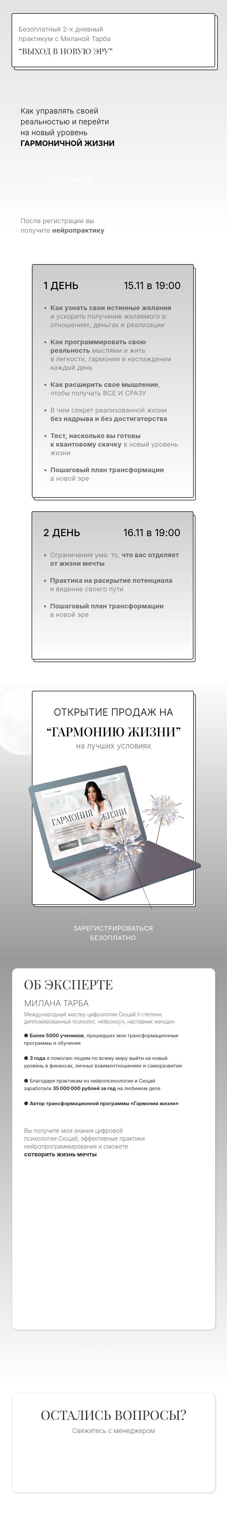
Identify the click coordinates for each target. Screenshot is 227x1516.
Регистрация (67, 180)
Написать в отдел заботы (113, 1462)
